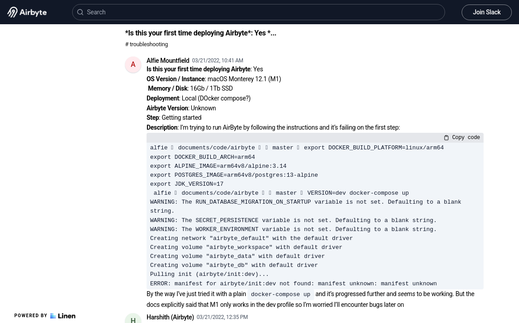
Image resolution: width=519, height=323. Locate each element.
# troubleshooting (146, 44)
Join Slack (487, 12)
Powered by (44, 316)
